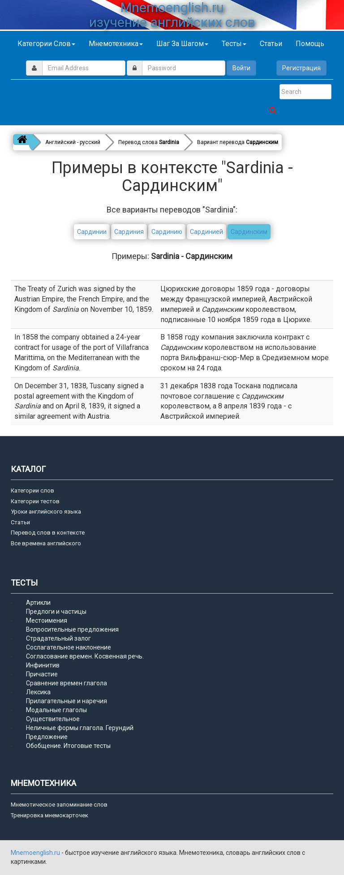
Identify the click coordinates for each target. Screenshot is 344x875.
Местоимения (46, 620)
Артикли (38, 602)
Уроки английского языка (46, 511)
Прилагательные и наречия (66, 701)
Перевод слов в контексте (48, 532)
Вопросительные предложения (72, 629)
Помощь (310, 43)
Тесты (234, 43)
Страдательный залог (58, 638)
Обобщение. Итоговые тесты (68, 745)
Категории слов (46, 43)
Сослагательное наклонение (68, 647)
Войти (241, 68)
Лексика (38, 692)
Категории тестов (35, 501)
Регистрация (301, 68)
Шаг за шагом (182, 43)
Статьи (271, 43)
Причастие (42, 674)
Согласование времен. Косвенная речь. (85, 656)
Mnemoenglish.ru (36, 852)
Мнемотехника (116, 43)
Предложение (47, 736)
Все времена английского (46, 543)
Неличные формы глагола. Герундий (79, 727)
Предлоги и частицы (56, 611)
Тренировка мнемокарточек (49, 815)
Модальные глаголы (56, 710)
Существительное (53, 718)
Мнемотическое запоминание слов (59, 804)
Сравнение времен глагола (66, 683)
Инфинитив (43, 665)
